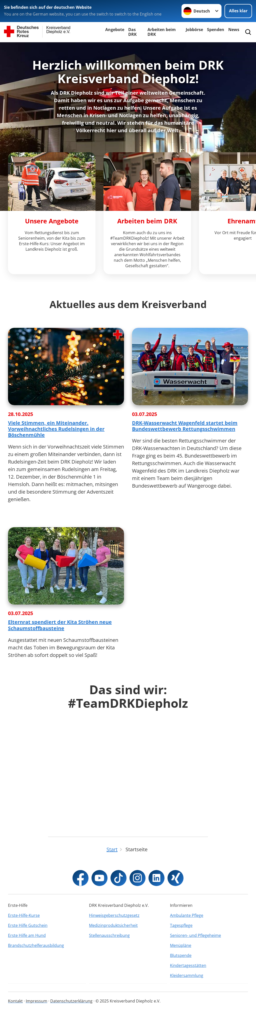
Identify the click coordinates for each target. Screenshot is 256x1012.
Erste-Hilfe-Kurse (24, 915)
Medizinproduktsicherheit (113, 925)
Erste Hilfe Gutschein (28, 925)
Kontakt (15, 1001)
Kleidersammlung (186, 975)
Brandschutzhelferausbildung (36, 945)
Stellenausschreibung (109, 935)
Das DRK (132, 32)
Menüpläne (180, 945)
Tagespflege (181, 925)
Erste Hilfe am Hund (27, 935)
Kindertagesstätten (188, 965)
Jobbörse (194, 29)
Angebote (114, 29)
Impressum (36, 1001)
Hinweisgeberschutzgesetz (114, 915)
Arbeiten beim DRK (162, 32)
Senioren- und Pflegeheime (195, 935)
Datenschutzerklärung (71, 1001)
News (233, 29)
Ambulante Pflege (186, 915)
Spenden (215, 29)
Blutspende (181, 955)
